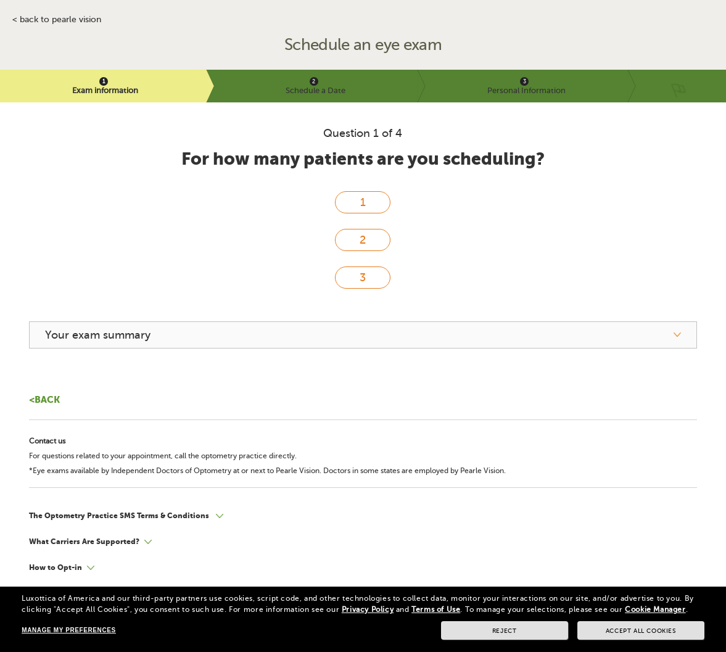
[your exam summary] (363, 335)
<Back (44, 399)
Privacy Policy (368, 609)
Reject (504, 630)
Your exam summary (98, 335)
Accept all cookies (641, 630)
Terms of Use (435, 609)
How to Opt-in (55, 567)
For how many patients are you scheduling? (363, 158)
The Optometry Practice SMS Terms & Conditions (120, 515)
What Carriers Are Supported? (84, 541)
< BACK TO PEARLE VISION (56, 19)
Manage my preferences (68, 630)
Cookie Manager (655, 609)
